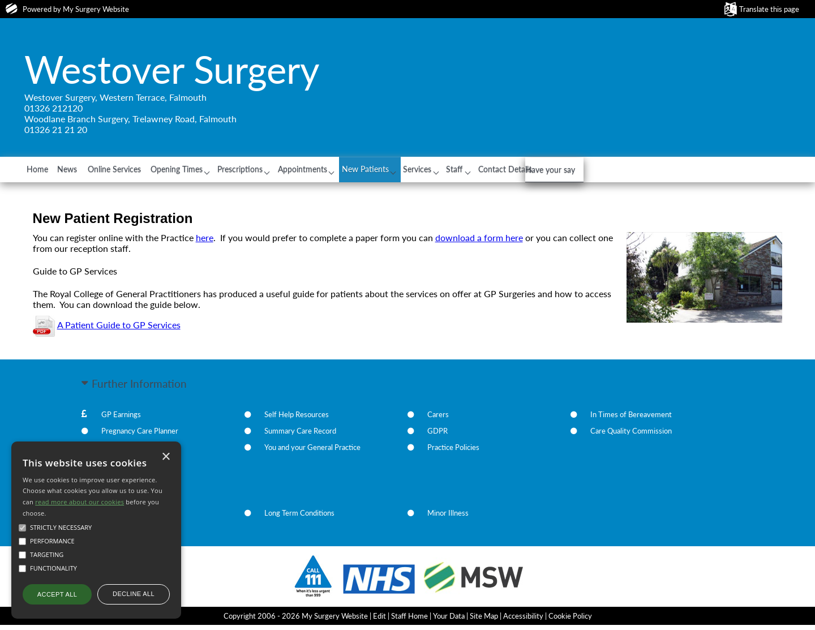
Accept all (57, 594)
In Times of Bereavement (631, 420)
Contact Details (616, 172)
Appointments (371, 172)
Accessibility (523, 620)
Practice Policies (453, 452)
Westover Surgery (172, 69)
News (90, 172)
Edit (379, 620)
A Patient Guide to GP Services (119, 330)
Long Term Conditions (299, 518)
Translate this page (769, 9)
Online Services (148, 172)
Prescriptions (298, 172)
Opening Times (224, 172)
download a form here (479, 242)
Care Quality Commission (631, 436)
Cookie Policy (570, 620)
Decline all (134, 593)
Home (46, 172)
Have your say (691, 196)
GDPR (437, 436)
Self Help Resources (296, 420)
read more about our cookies (79, 502)
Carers (438, 420)
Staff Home (409, 620)
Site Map (484, 620)
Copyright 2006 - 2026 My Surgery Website (296, 620)
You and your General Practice (312, 452)
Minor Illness (448, 518)
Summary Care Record (300, 436)
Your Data (449, 620)
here (204, 242)
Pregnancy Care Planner (139, 436)
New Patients (444, 172)
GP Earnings (121, 420)
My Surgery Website (96, 9)
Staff (555, 172)
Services (508, 172)
